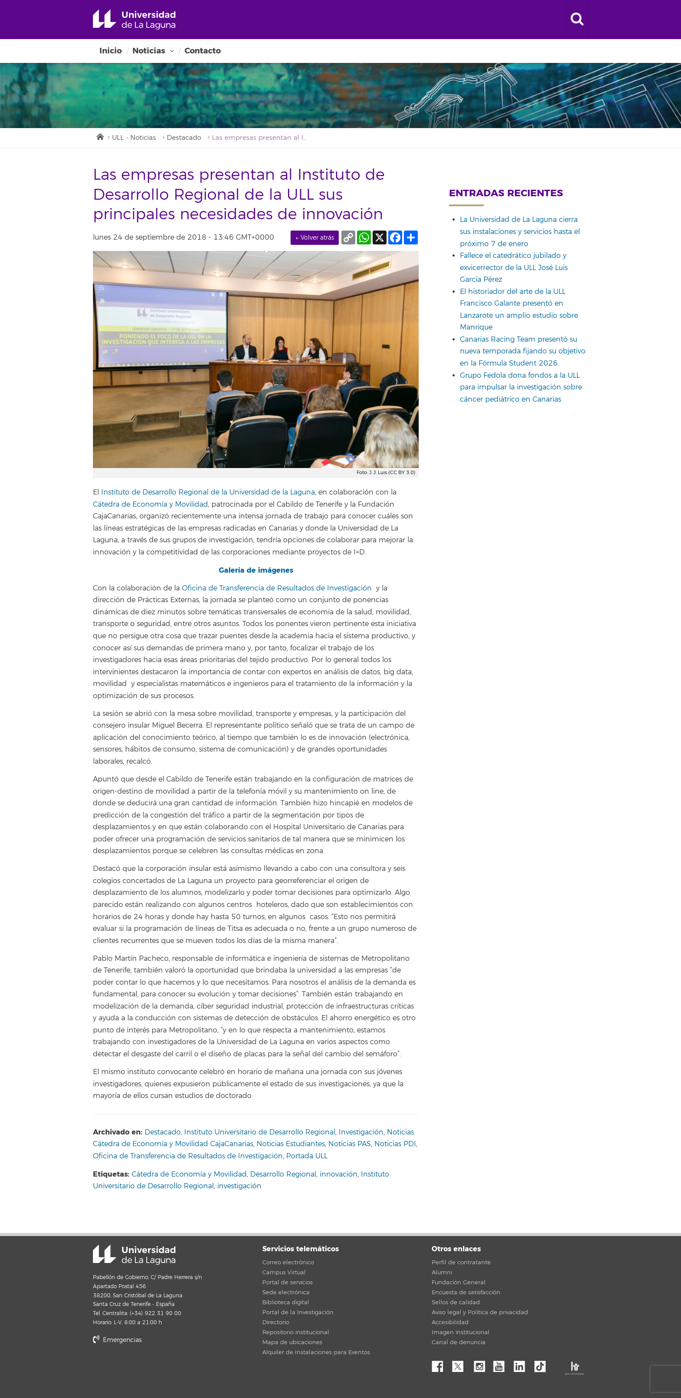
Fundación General (459, 1282)
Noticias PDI (395, 1144)
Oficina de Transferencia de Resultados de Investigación (277, 588)
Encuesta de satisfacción (466, 1292)
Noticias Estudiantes (291, 1144)
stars (158, 1369)
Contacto (203, 51)
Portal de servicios (287, 1282)
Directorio (275, 1322)
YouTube (502, 1364)
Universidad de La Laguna (134, 20)
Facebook (441, 1364)
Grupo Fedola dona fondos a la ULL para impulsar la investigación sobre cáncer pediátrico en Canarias (521, 387)
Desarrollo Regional (283, 1174)
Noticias (148, 51)
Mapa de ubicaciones (292, 1342)
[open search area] (577, 19)
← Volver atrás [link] (314, 237)
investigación (239, 1186)
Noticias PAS (349, 1144)
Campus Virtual (284, 1272)
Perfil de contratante (461, 1262)
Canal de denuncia (459, 1342)
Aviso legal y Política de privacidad (480, 1312)
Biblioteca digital (285, 1302)
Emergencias (117, 1340)
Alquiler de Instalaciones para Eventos (316, 1352)
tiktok (543, 1364)
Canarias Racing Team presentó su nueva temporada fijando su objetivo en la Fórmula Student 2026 (522, 351)
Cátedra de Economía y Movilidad (150, 504)
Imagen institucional (460, 1332)
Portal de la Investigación (298, 1312)
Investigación (361, 1132)
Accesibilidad (450, 1322)
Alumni (442, 1272)
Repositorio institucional (295, 1332)
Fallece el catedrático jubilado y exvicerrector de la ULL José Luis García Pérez (514, 267)
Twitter (461, 1364)
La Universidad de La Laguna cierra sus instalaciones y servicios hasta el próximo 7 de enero (520, 231)
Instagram (482, 1364)
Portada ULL (306, 1156)
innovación (338, 1174)
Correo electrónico (288, 1262)
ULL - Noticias (134, 138)
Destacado (184, 138)
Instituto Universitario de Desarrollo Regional (259, 1132)
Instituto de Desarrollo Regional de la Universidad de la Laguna (208, 492)
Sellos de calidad (456, 1302)
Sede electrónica (286, 1292)
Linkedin (522, 1364)
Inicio (110, 51)
